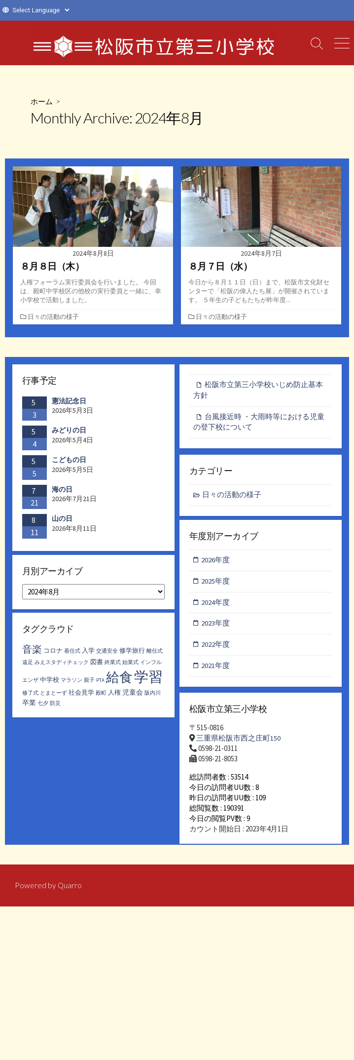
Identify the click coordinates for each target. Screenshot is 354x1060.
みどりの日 (69, 431)
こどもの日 (69, 460)
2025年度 (216, 584)
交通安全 (107, 654)
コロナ (53, 654)
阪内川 (152, 696)
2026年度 (216, 562)
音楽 (32, 652)
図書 (96, 665)
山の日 (62, 519)
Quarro (70, 894)
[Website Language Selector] (40, 10)
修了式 (30, 696)
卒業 (29, 706)
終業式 (113, 666)
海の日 (62, 489)
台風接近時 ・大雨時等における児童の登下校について (258, 424)
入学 (88, 654)
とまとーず (53, 696)
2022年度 (216, 648)
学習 (148, 680)
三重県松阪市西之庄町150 (238, 741)
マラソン (71, 683)
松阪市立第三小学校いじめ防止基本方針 (258, 391)
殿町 (101, 696)
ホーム (42, 101)
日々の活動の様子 (54, 318)
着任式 (72, 654)
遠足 (27, 666)
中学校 (49, 683)
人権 (114, 696)
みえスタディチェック (62, 666)
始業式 (130, 666)
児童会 (132, 695)
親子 (89, 683)
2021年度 (216, 669)
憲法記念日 (69, 401)
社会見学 (81, 696)
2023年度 (216, 626)
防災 (55, 707)
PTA (100, 683)
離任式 (154, 654)
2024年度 (216, 605)
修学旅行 (132, 654)
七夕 (42, 707)
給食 (119, 680)
